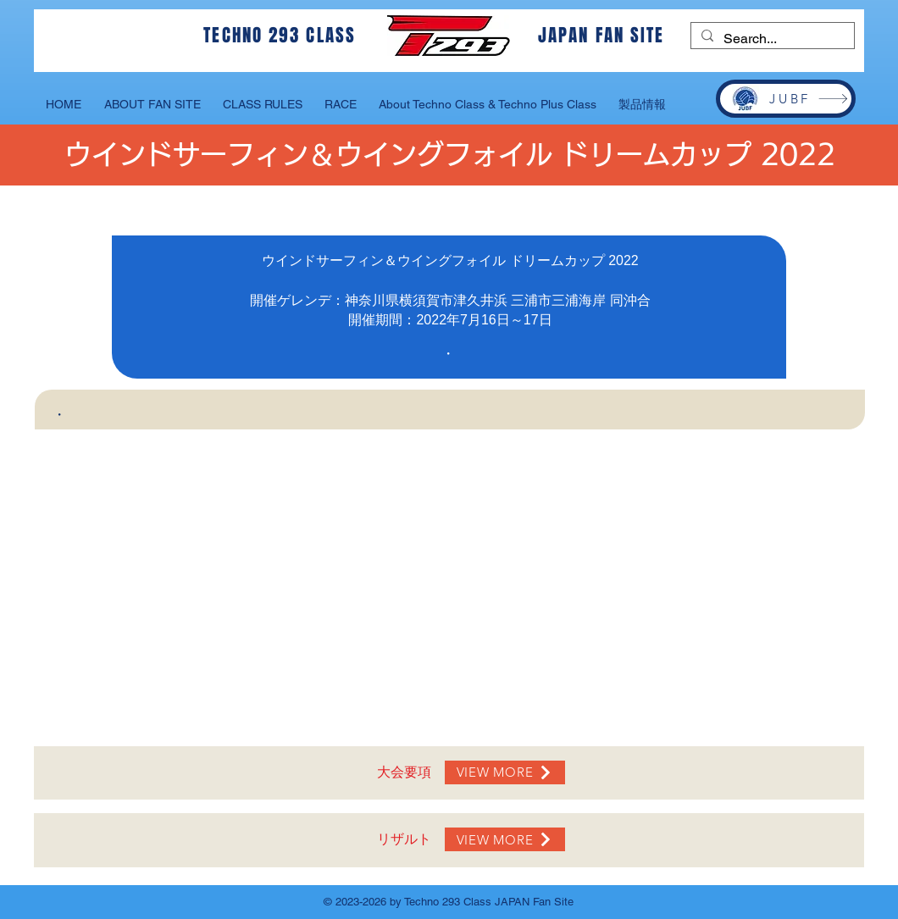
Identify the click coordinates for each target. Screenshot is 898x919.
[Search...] (770, 39)
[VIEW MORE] (505, 772)
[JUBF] (786, 99)
